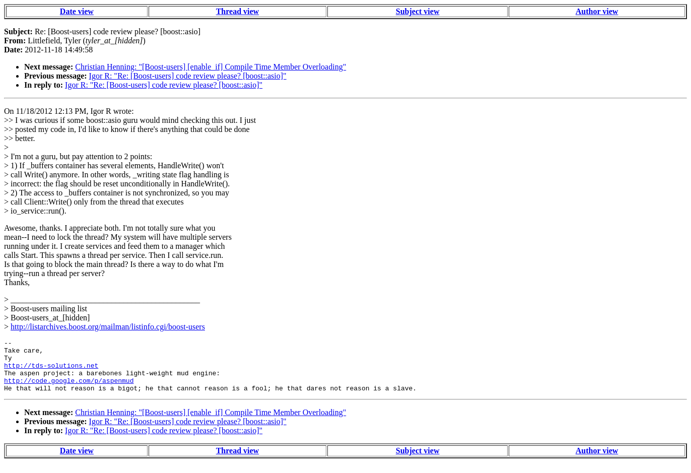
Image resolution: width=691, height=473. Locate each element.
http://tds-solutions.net (51, 371)
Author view (597, 11)
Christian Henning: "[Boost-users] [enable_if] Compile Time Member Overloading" (210, 66)
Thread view (237, 11)
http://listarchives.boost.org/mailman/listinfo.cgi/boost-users (108, 326)
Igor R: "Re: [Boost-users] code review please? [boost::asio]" (188, 76)
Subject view (418, 11)
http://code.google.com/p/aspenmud (68, 389)
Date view (77, 11)
